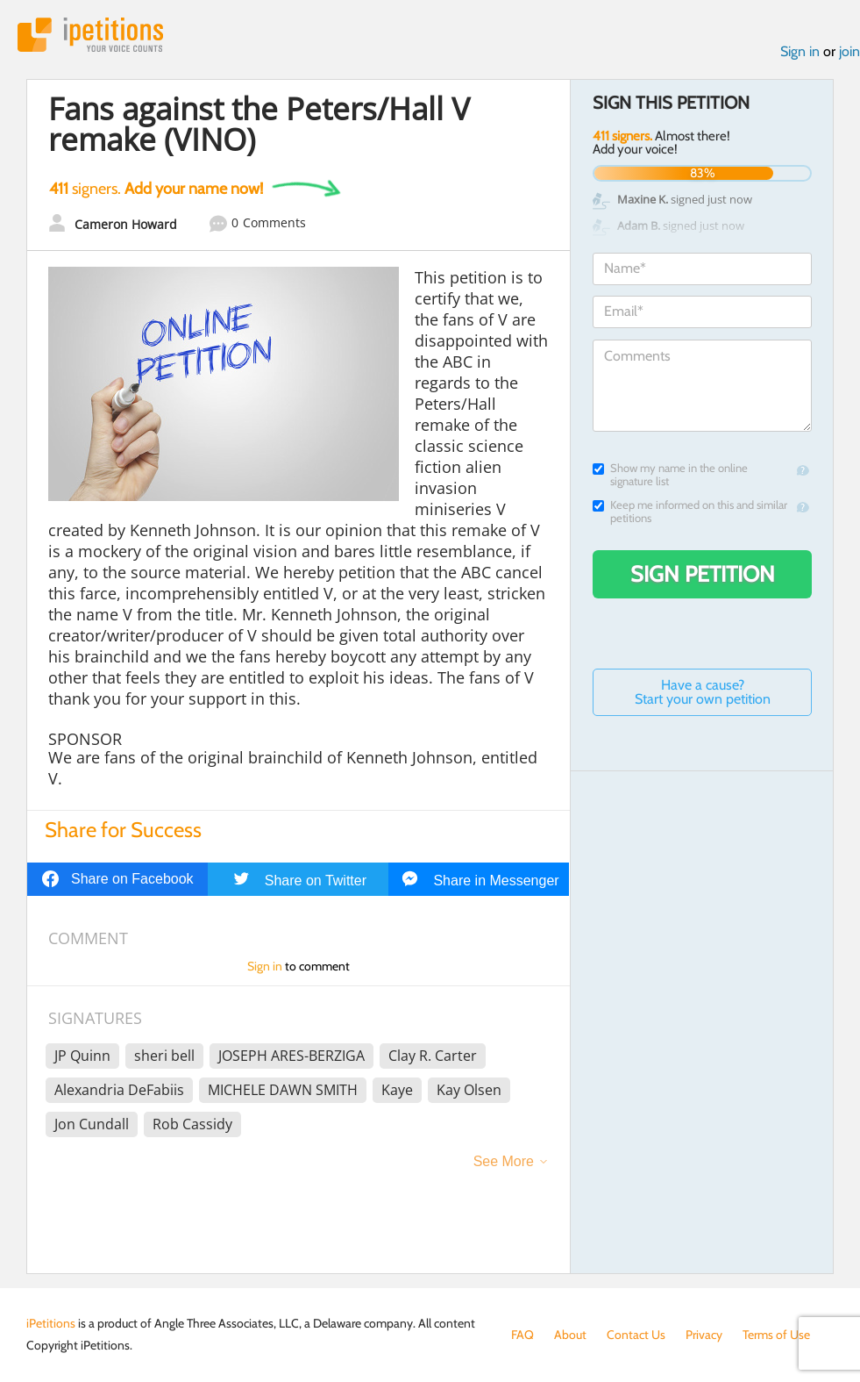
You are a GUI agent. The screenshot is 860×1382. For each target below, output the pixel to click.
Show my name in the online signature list (670, 475)
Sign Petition (702, 574)
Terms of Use (776, 1335)
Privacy (704, 1335)
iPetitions (90, 35)
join (849, 51)
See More (503, 1161)
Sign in (800, 51)
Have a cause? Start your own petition (703, 692)
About (570, 1335)
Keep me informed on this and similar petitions (690, 511)
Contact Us (636, 1335)
